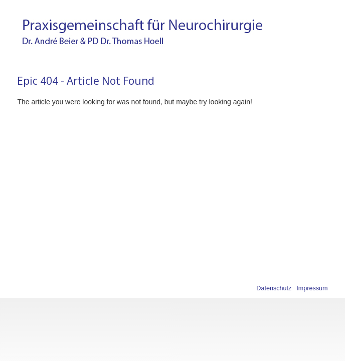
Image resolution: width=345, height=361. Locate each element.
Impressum (311, 288)
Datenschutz (273, 288)
